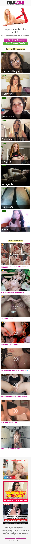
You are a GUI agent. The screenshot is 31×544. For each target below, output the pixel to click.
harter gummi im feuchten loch (9, 422)
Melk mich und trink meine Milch (9, 344)
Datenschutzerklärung (10, 538)
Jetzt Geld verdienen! (21, 538)
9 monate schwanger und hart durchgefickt (12, 292)
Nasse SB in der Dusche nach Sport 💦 (11, 448)
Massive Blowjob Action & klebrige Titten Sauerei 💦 (15, 370)
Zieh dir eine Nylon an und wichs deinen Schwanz (14, 396)
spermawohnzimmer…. (7, 318)
